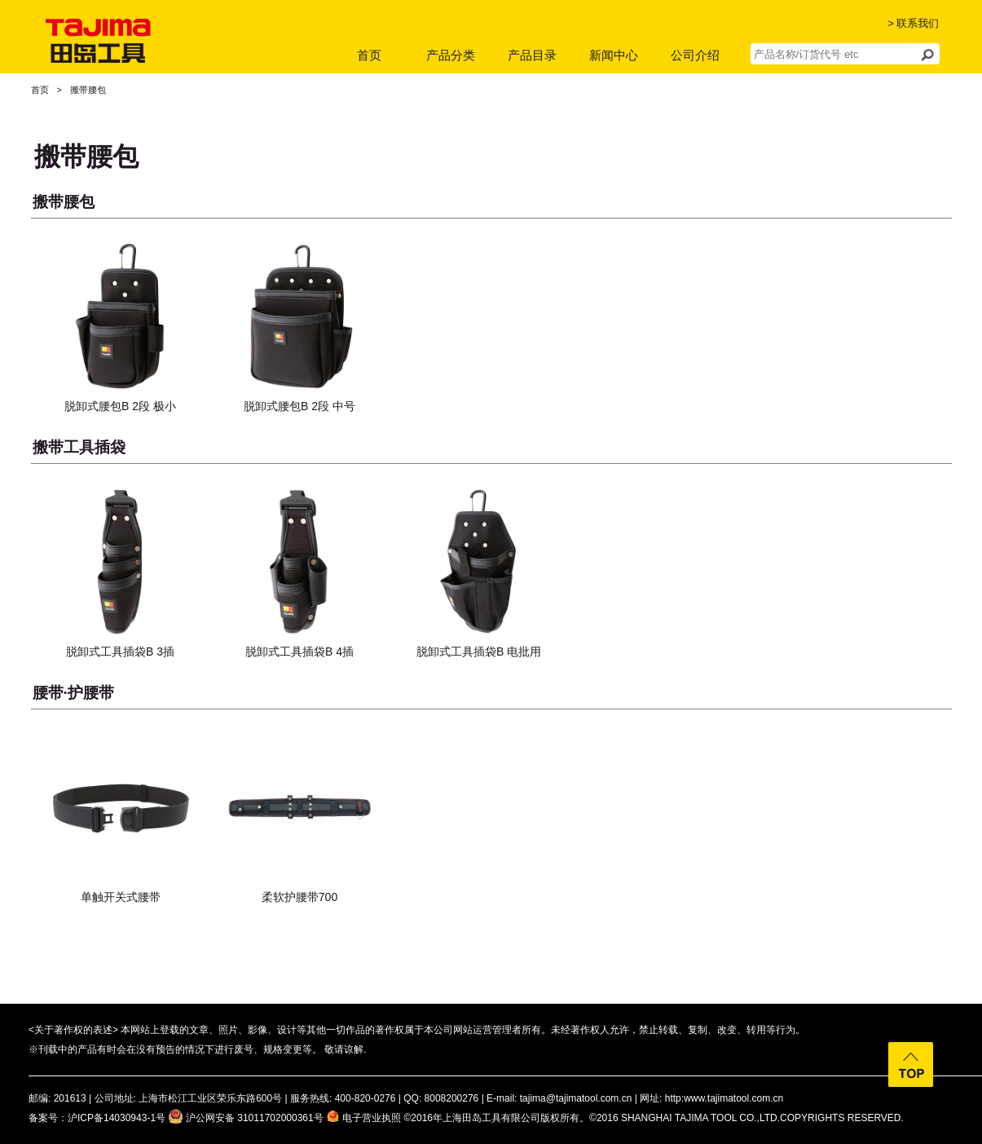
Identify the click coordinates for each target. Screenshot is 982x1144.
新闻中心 (613, 55)
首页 (369, 55)
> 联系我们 (913, 23)
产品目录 (532, 55)
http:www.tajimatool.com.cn (724, 1098)
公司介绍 (695, 55)
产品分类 (450, 55)
